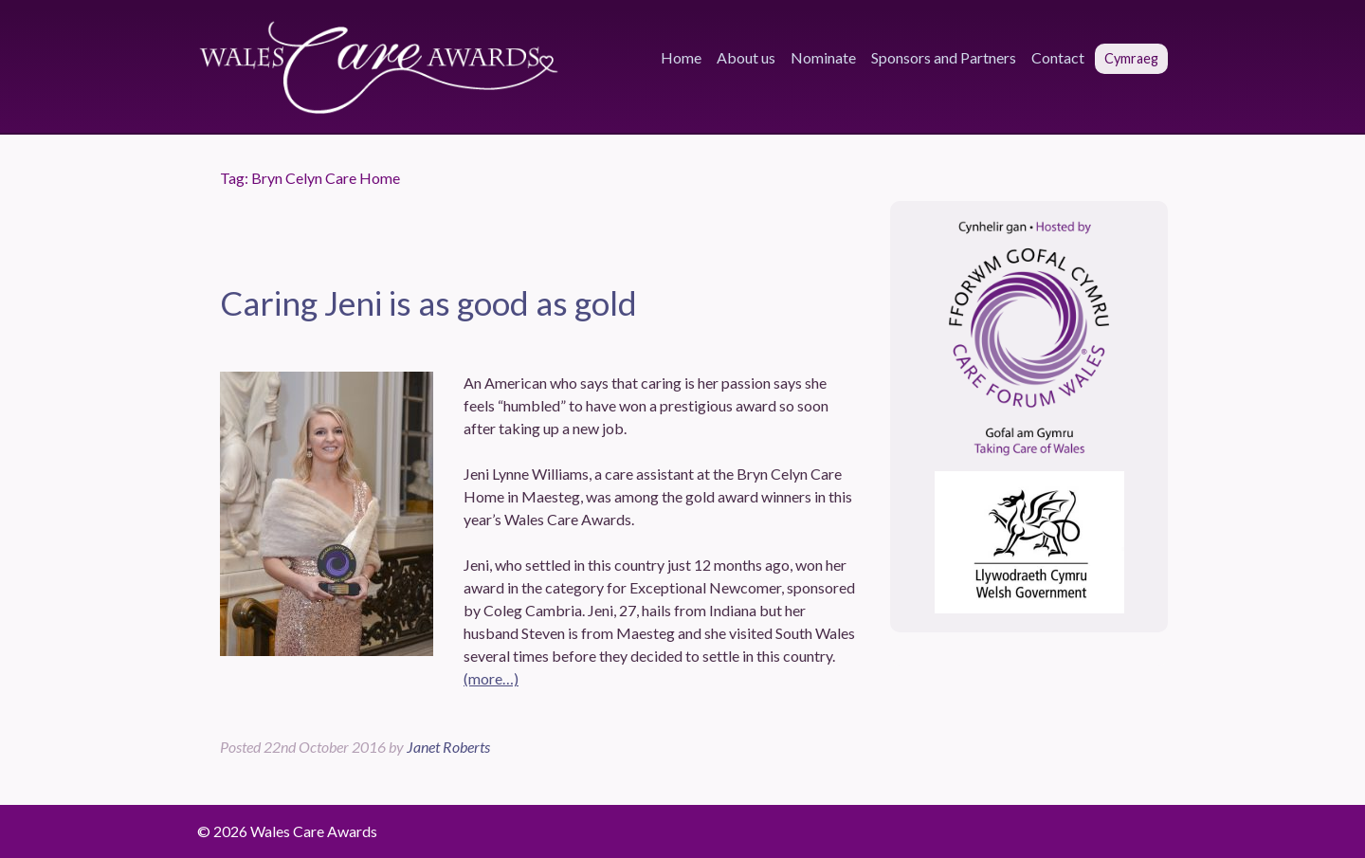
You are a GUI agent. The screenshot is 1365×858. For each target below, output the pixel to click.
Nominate (823, 57)
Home (681, 57)
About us (746, 57)
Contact (1057, 57)
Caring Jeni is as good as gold (428, 302)
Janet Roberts (448, 747)
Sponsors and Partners (943, 57)
